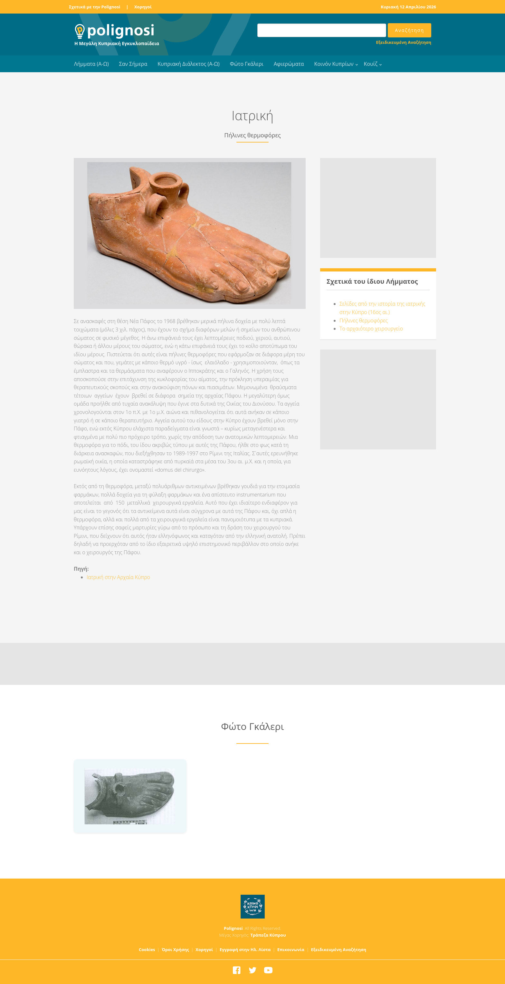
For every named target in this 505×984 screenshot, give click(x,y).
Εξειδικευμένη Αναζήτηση (403, 42)
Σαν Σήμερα (133, 63)
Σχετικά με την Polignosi (94, 7)
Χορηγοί (143, 7)
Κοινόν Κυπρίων (334, 63)
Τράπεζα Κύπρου (268, 935)
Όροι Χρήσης (175, 949)
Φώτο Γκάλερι (246, 63)
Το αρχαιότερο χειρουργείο (371, 328)
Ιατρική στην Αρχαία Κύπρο (118, 577)
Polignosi (233, 928)
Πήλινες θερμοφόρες (363, 320)
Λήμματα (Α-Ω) (91, 63)
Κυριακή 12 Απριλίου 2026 (408, 7)
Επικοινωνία (290, 949)
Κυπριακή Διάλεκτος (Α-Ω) (188, 63)
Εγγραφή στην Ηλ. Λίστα (245, 949)
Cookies (147, 949)
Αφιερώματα (289, 63)
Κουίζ (370, 63)
